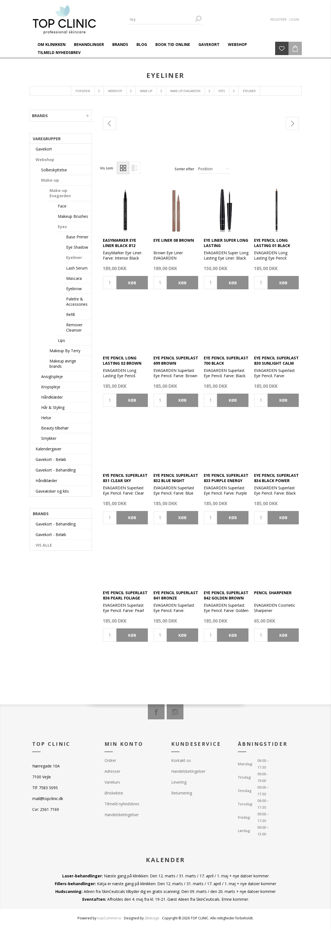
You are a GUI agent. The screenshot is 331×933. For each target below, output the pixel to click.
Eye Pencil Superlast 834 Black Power (276, 478)
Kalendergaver (48, 448)
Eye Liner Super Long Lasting (226, 243)
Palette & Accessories (77, 301)
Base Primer (77, 237)
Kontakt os (181, 760)
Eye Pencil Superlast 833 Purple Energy (226, 478)
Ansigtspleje (52, 376)
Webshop (45, 159)
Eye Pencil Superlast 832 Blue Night (175, 478)
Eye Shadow (77, 247)
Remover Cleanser (74, 327)
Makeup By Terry (64, 350)
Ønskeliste (113, 793)
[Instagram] (175, 711)
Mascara (74, 278)
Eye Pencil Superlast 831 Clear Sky (125, 478)
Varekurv (112, 782)
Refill (70, 314)
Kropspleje (50, 386)
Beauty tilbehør (55, 428)
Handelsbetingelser (121, 814)
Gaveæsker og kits (52, 491)
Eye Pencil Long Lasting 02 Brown (122, 360)
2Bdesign (152, 918)
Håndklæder (52, 397)
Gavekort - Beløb (51, 459)
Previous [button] (109, 123)
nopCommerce (109, 918)
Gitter (123, 168)
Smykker (48, 438)
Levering (178, 782)
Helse (46, 417)
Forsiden (83, 91)
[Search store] (160, 19)
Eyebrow (74, 288)
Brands (40, 115)
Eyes (62, 226)
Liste (134, 168)
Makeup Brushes (73, 216)
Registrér (278, 19)
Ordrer (110, 760)
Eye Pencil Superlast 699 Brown (175, 360)
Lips (61, 340)
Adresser (112, 771)
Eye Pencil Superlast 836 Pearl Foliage (125, 595)
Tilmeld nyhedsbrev (121, 803)
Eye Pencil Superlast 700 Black (226, 360)
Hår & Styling (52, 407)
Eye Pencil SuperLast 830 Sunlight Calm (276, 360)
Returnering (181, 793)
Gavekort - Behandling (56, 470)
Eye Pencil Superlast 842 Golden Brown (226, 595)
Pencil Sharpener (273, 592)
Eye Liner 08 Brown (173, 240)
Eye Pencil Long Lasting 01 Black (272, 243)
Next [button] (292, 123)
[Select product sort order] (214, 169)
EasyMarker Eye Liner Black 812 (119, 243)
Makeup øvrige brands (62, 363)
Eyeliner (74, 257)
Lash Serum (77, 268)
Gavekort (44, 149)
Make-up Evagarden (60, 193)
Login (294, 19)
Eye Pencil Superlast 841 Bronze (175, 595)
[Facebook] (156, 711)
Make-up (50, 180)
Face (62, 206)
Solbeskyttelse (54, 169)
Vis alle (44, 545)
